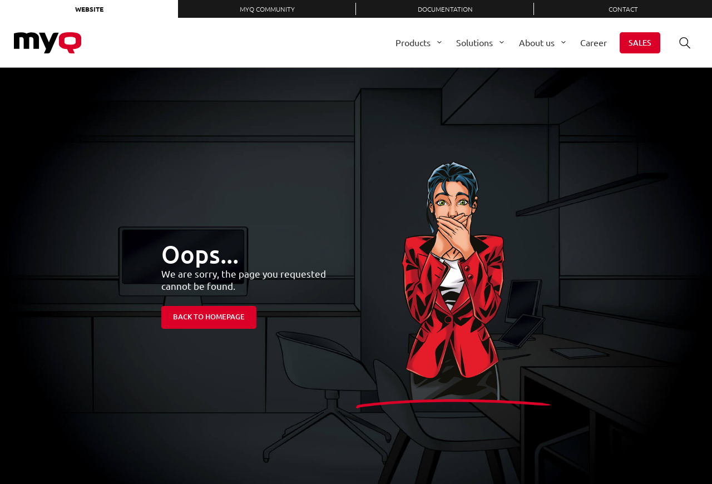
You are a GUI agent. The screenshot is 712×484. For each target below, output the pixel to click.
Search (680, 42)
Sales (640, 42)
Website (89, 8)
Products (413, 42)
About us (537, 42)
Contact (623, 8)
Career (593, 42)
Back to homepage (209, 317)
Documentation (445, 8)
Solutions (474, 42)
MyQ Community (267, 8)
